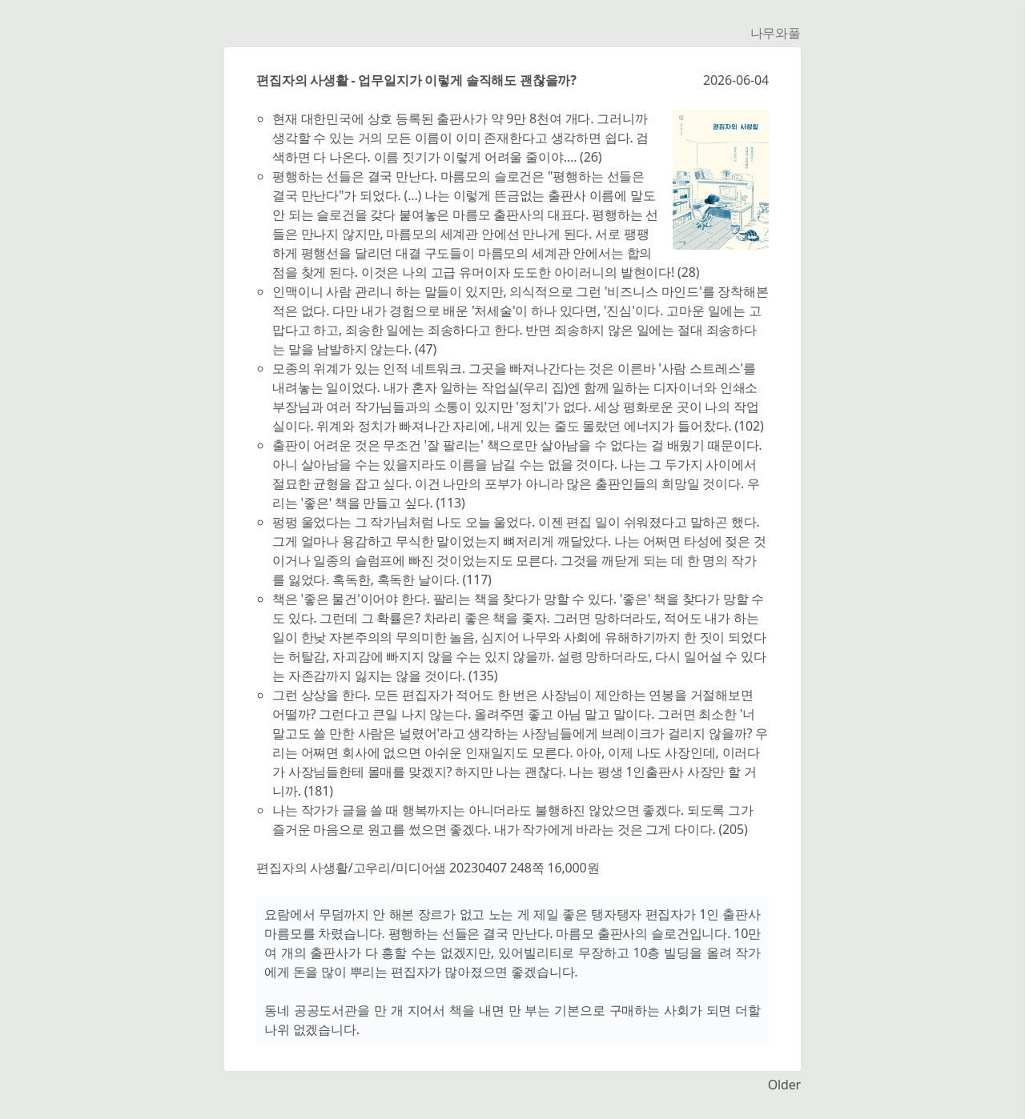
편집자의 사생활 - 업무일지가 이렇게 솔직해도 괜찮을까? (416, 80)
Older (784, 1084)
